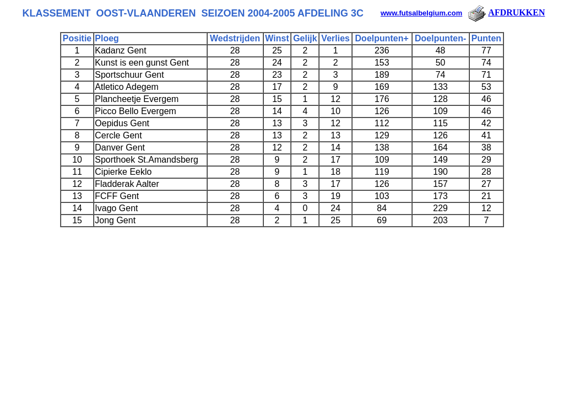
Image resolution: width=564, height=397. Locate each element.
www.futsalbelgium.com (421, 13)
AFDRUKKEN (506, 12)
